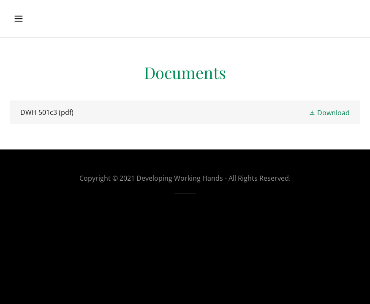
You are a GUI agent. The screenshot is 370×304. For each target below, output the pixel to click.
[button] (27, 18)
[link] (185, 112)
